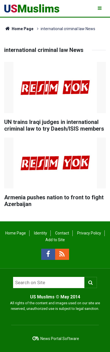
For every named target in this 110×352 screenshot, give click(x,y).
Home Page (18, 29)
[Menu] (100, 8)
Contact (62, 233)
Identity (40, 233)
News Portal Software (59, 338)
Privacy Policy (89, 233)
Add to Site (55, 240)
